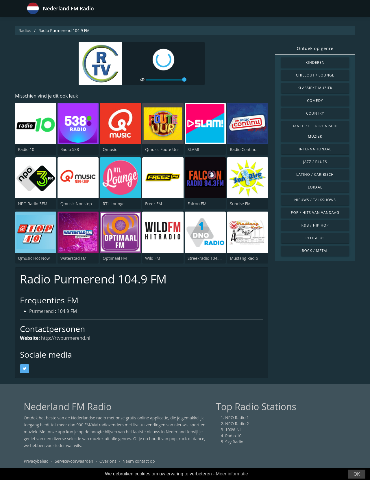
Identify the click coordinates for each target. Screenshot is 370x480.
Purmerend (41, 311)
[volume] (166, 80)
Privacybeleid (36, 461)
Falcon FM (197, 203)
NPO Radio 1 (237, 417)
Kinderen (315, 62)
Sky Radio (234, 441)
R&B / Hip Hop (315, 225)
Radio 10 (26, 149)
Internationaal (315, 149)
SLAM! (193, 149)
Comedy (315, 100)
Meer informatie (232, 473)
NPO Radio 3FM (32, 203)
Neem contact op (139, 461)
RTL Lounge (114, 203)
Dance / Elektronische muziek (315, 131)
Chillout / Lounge (315, 75)
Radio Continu (243, 149)
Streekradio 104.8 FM (207, 258)
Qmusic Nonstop (76, 203)
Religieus (315, 238)
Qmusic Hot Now (34, 258)
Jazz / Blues (315, 161)
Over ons (107, 461)
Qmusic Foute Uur (162, 149)
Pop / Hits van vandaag (315, 212)
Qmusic (110, 149)
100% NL (233, 429)
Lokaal (315, 187)
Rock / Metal (315, 250)
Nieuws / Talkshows (315, 199)
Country (315, 113)
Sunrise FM (240, 203)
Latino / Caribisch (315, 174)
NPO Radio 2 (237, 423)
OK (357, 474)
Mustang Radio (244, 258)
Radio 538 (69, 149)
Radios (24, 30)
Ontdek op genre (315, 48)
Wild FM (152, 258)
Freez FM (153, 203)
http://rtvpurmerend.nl (65, 338)
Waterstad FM (73, 258)
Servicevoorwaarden (74, 461)
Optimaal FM (115, 258)
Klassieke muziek (315, 87)
